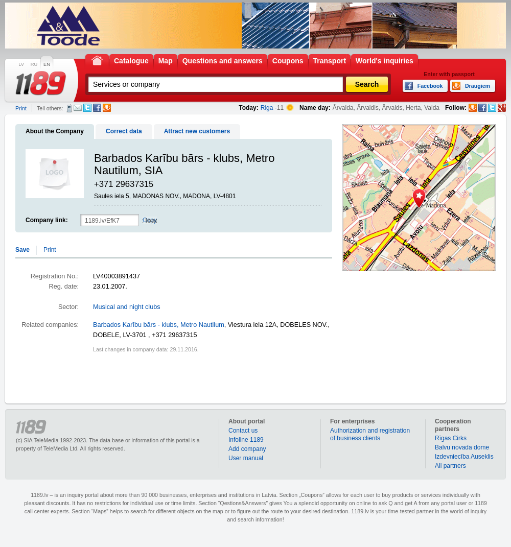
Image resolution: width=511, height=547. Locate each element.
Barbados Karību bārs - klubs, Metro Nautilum (158, 324)
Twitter (87, 108)
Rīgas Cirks (451, 438)
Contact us (243, 430)
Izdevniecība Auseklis (464, 456)
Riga (267, 107)
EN (46, 64)
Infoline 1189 (246, 439)
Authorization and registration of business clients (370, 434)
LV (21, 64)
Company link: (47, 220)
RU (34, 64)
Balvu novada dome (462, 447)
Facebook (97, 108)
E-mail (78, 108)
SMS (69, 108)
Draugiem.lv (107, 108)
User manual (245, 458)
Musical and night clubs (126, 307)
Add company (247, 449)
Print (21, 108)
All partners (450, 465)
